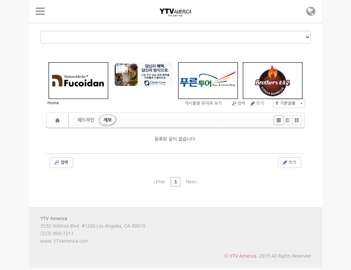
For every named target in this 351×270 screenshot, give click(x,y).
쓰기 (257, 103)
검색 (238, 103)
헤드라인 (85, 120)
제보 (107, 120)
